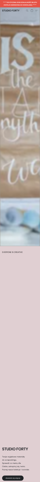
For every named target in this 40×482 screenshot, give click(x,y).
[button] (11, 10)
